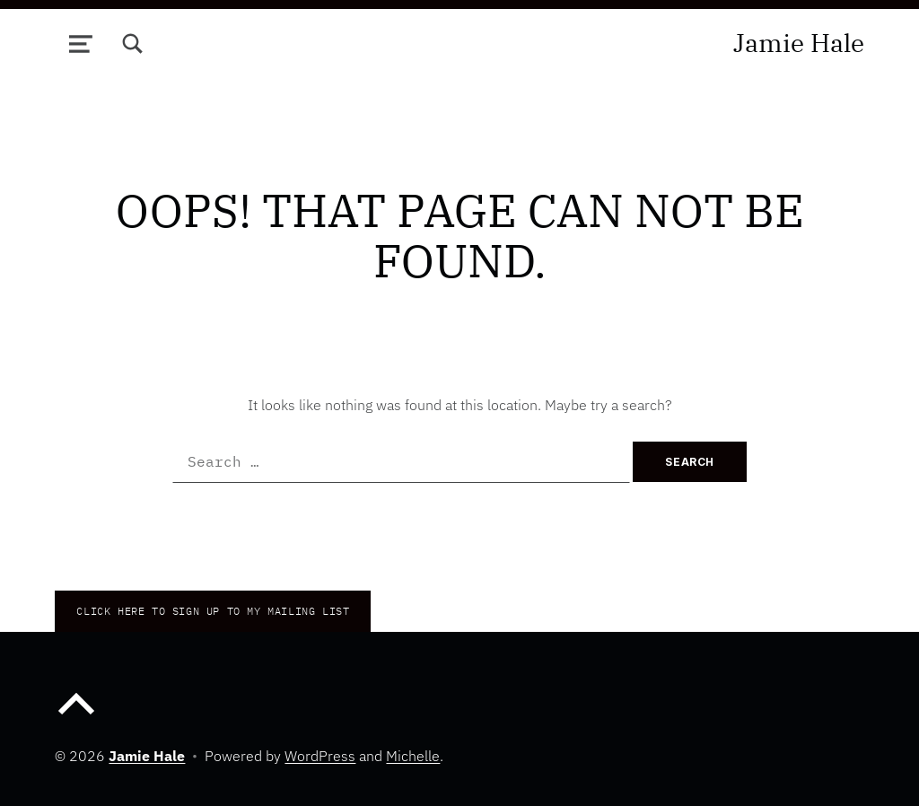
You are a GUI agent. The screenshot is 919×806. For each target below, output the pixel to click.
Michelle (413, 756)
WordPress (319, 756)
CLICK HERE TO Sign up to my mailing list (212, 611)
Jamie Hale (798, 42)
